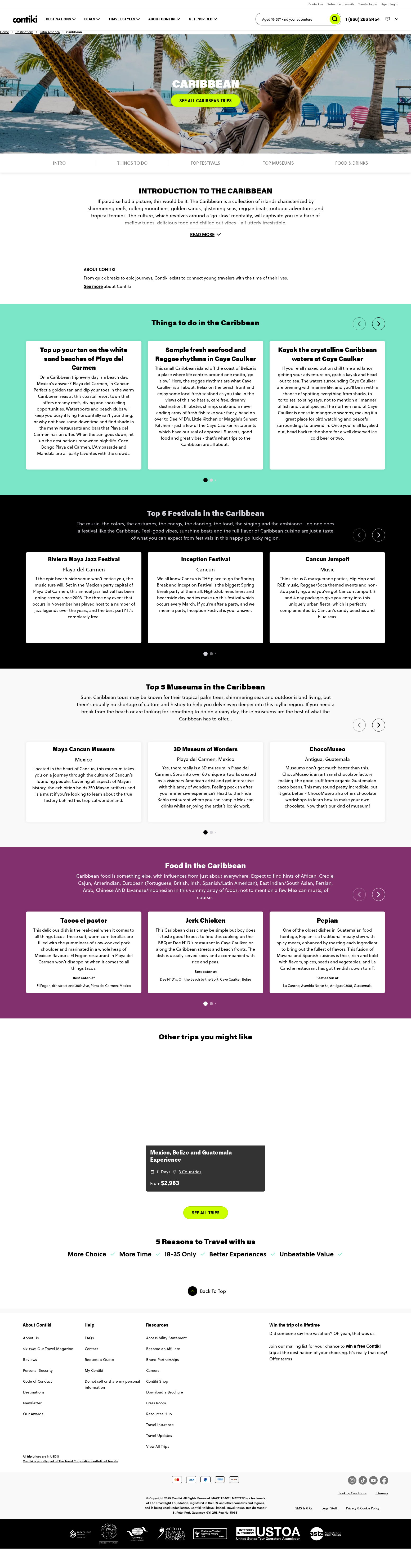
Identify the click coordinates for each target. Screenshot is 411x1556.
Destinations (47, 34)
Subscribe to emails (340, 4)
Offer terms (280, 1370)
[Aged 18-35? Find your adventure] (298, 19)
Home (27, 34)
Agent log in (389, 4)
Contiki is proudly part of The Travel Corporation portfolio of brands (70, 1472)
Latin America (72, 34)
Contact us (316, 4)
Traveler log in (367, 4)
